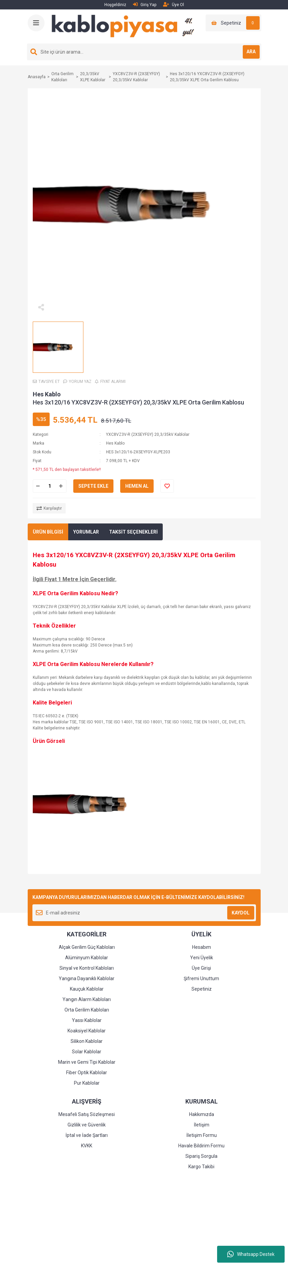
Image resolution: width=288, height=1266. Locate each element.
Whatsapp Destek (250, 1254)
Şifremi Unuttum (201, 978)
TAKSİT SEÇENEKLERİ (133, 532)
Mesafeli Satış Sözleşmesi (86, 1114)
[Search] (144, 51)
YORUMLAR (86, 532)
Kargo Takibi (201, 1166)
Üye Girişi (201, 968)
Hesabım (201, 947)
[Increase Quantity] (61, 486)
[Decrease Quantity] (38, 486)
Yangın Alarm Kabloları (86, 999)
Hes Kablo (47, 394)
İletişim (201, 1124)
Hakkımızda (201, 1114)
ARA (251, 51)
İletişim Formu (201, 1135)
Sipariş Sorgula (201, 1156)
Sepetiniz (201, 989)
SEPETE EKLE (93, 486)
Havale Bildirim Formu (201, 1145)
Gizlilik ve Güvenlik (87, 1124)
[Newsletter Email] (144, 912)
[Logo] (125, 26)
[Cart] (233, 22)
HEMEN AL (137, 486)
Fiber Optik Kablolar (86, 1072)
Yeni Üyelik (201, 957)
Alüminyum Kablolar (86, 957)
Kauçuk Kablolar (87, 989)
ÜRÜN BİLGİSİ (48, 532)
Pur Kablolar (87, 1083)
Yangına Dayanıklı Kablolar (86, 978)
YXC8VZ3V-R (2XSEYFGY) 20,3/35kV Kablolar (147, 434)
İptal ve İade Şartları (87, 1135)
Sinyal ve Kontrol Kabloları (86, 968)
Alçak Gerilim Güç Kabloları (87, 947)
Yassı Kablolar (87, 1020)
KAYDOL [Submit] (241, 912)
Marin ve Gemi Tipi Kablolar (86, 1062)
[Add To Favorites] (167, 486)
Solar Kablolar (86, 1051)
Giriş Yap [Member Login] (144, 4)
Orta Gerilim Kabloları (86, 1010)
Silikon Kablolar (87, 1041)
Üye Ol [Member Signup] (173, 4)
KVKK (86, 1145)
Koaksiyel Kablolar (87, 1030)
